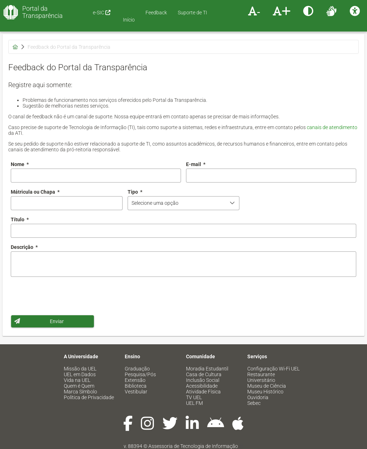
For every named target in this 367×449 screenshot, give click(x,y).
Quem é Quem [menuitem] (79, 386)
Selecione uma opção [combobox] (155, 203)
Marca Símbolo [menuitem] (80, 391)
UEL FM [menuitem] (194, 403)
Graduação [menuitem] (137, 369)
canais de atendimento (332, 127)
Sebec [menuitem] (254, 403)
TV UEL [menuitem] (194, 397)
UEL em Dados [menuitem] (80, 374)
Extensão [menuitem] (135, 380)
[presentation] (65, 296)
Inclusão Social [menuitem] (202, 380)
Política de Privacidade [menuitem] (89, 397)
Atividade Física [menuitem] (203, 391)
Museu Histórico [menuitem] (265, 391)
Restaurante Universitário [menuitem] (261, 377)
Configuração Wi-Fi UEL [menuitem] (273, 369)
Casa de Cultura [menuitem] (203, 374)
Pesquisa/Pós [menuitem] (140, 374)
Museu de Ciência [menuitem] (266, 386)
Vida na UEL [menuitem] (77, 380)
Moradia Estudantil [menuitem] (207, 369)
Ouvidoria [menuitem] (257, 397)
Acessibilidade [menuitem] (202, 386)
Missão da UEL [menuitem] (80, 369)
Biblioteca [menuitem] (136, 386)
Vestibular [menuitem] (136, 391)
